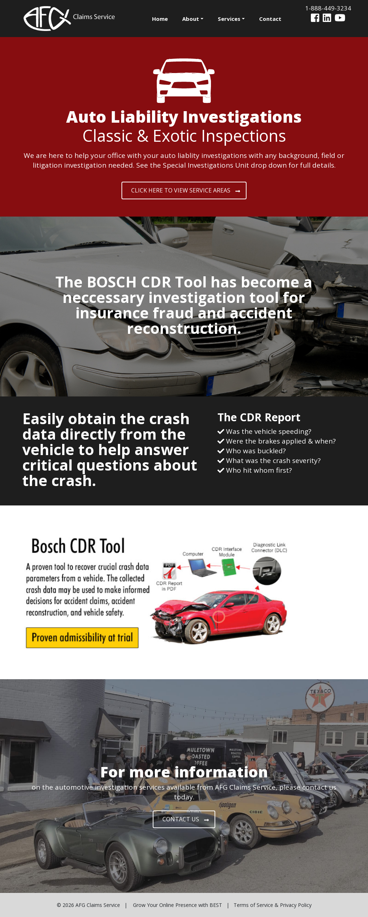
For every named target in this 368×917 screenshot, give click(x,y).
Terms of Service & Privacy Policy (273, 905)
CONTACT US (185, 819)
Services (229, 18)
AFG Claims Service (97, 905)
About (190, 18)
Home (160, 18)
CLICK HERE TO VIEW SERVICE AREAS (185, 190)
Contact (270, 18)
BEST (216, 905)
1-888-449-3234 (328, 8)
